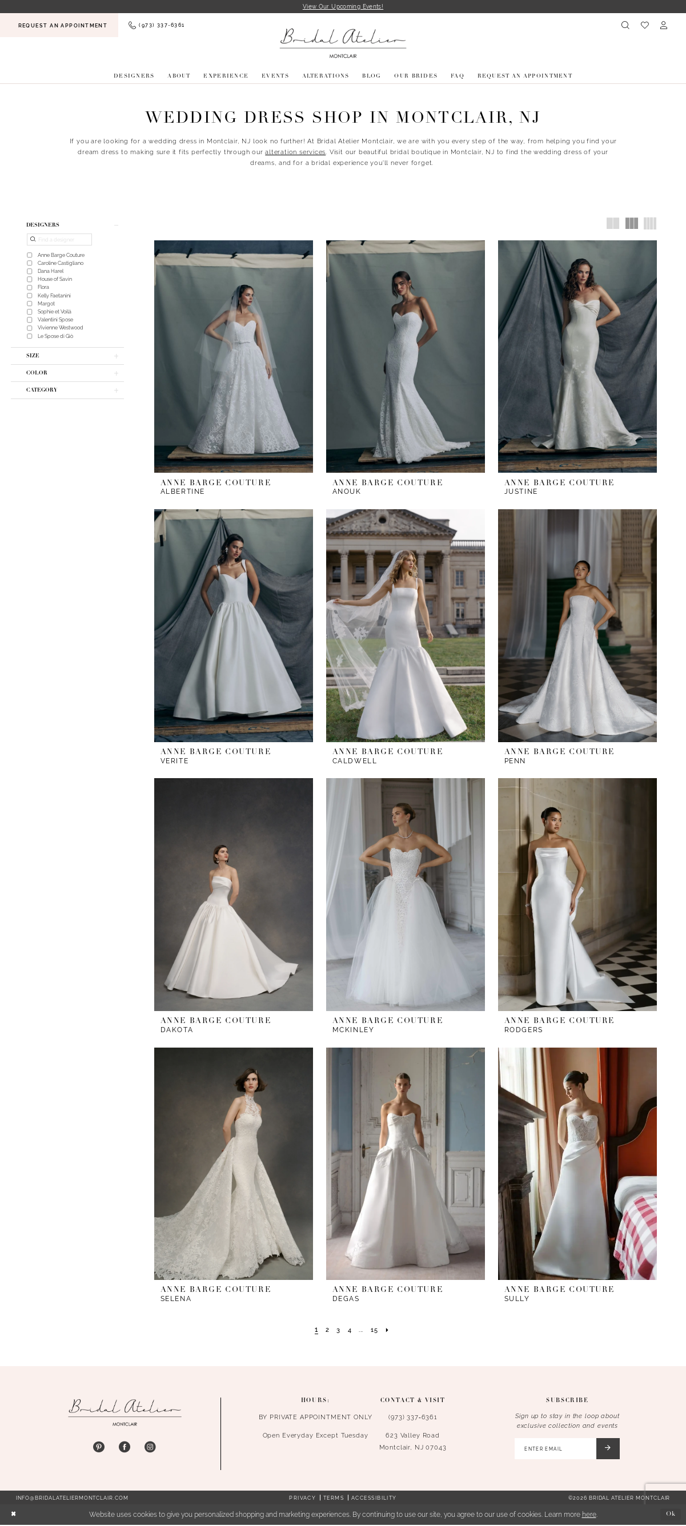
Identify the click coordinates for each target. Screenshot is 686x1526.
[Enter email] (565, 1449)
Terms (333, 1499)
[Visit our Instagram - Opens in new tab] (151, 1448)
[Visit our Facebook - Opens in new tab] (124, 1448)
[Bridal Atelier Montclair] (343, 43)
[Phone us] (156, 26)
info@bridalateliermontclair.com (72, 1499)
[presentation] (233, 357)
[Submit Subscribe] (607, 1449)
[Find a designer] (59, 240)
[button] (664, 26)
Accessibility (374, 1499)
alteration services (295, 152)
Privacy (302, 1499)
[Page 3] (337, 1330)
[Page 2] (326, 1330)
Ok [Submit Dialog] (670, 1515)
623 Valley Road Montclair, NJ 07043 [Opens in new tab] (413, 1441)
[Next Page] (389, 1330)
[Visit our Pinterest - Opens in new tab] (99, 1448)
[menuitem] (59, 26)
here (589, 1516)
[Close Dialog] (13, 1516)
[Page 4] (349, 1330)
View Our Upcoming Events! (343, 6)
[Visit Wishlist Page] (644, 26)
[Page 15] (375, 1330)
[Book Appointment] (59, 26)
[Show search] (625, 26)
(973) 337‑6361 (412, 1417)
